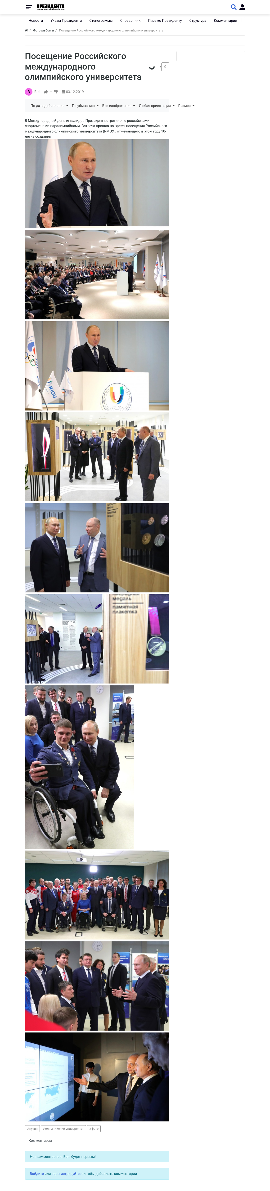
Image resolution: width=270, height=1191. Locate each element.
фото (95, 1128)
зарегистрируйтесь (67, 1174)
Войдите (37, 1174)
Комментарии (40, 1140)
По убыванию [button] (84, 106)
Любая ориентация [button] (155, 106)
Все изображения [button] (117, 106)
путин (33, 1128)
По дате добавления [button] (48, 106)
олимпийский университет (64, 1128)
